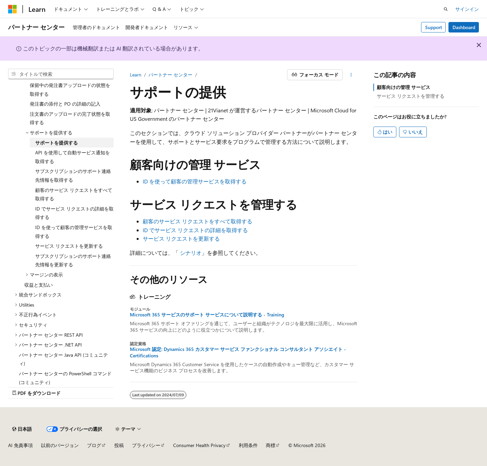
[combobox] (61, 74)
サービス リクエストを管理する (410, 96)
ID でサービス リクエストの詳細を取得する (195, 230)
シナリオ (191, 252)
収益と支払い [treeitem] (38, 285)
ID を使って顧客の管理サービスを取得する (195, 181)
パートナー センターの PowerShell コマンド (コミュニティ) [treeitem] (65, 377)
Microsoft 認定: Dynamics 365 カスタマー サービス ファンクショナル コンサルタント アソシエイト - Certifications (238, 352)
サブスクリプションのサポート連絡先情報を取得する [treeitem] (73, 175)
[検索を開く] (446, 9)
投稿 (119, 445)
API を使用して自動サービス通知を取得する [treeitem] (72, 156)
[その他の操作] (351, 74)
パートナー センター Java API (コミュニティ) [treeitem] (63, 359)
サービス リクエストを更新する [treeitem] (69, 246)
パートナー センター (170, 74)
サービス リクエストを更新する (181, 238)
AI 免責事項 (20, 445)
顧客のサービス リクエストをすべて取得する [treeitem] (73, 194)
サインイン (467, 9)
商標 (270, 445)
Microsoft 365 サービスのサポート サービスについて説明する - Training (207, 315)
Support (433, 27)
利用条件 (248, 445)
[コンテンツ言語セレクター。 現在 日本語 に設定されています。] (22, 429)
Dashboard (464, 27)
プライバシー (146, 445)
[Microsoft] (12, 9)
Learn (135, 74)
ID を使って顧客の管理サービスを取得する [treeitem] (73, 231)
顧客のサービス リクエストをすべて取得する (197, 221)
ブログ (94, 445)
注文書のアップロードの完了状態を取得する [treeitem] (70, 118)
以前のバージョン (60, 445)
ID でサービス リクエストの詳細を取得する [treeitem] (74, 213)
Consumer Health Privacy (199, 445)
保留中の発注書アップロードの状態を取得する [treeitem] (70, 89)
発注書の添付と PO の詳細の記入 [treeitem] (65, 104)
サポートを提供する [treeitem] (56, 142)
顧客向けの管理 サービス (403, 87)
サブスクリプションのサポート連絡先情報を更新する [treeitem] (73, 260)
